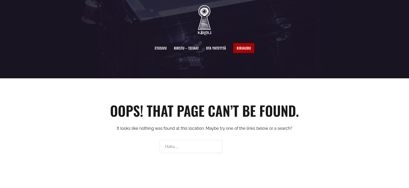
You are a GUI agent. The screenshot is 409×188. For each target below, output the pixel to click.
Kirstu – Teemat (186, 48)
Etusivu (161, 48)
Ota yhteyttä (216, 48)
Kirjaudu (244, 48)
